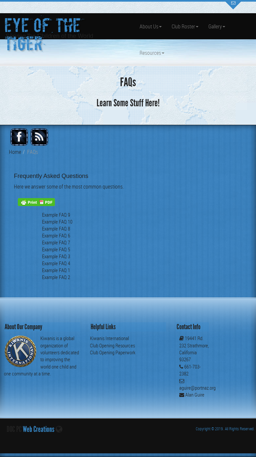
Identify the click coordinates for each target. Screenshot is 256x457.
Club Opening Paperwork (112, 352)
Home (15, 152)
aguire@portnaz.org (197, 387)
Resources (152, 52)
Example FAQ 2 (56, 277)
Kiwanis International (109, 338)
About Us (151, 26)
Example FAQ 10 (57, 222)
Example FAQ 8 (56, 229)
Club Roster (185, 26)
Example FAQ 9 (56, 215)
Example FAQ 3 (56, 256)
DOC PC (14, 429)
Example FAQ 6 (56, 235)
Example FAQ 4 (56, 263)
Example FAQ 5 (56, 249)
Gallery (216, 26)
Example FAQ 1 (56, 270)
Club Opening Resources (112, 345)
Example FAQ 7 (56, 242)
